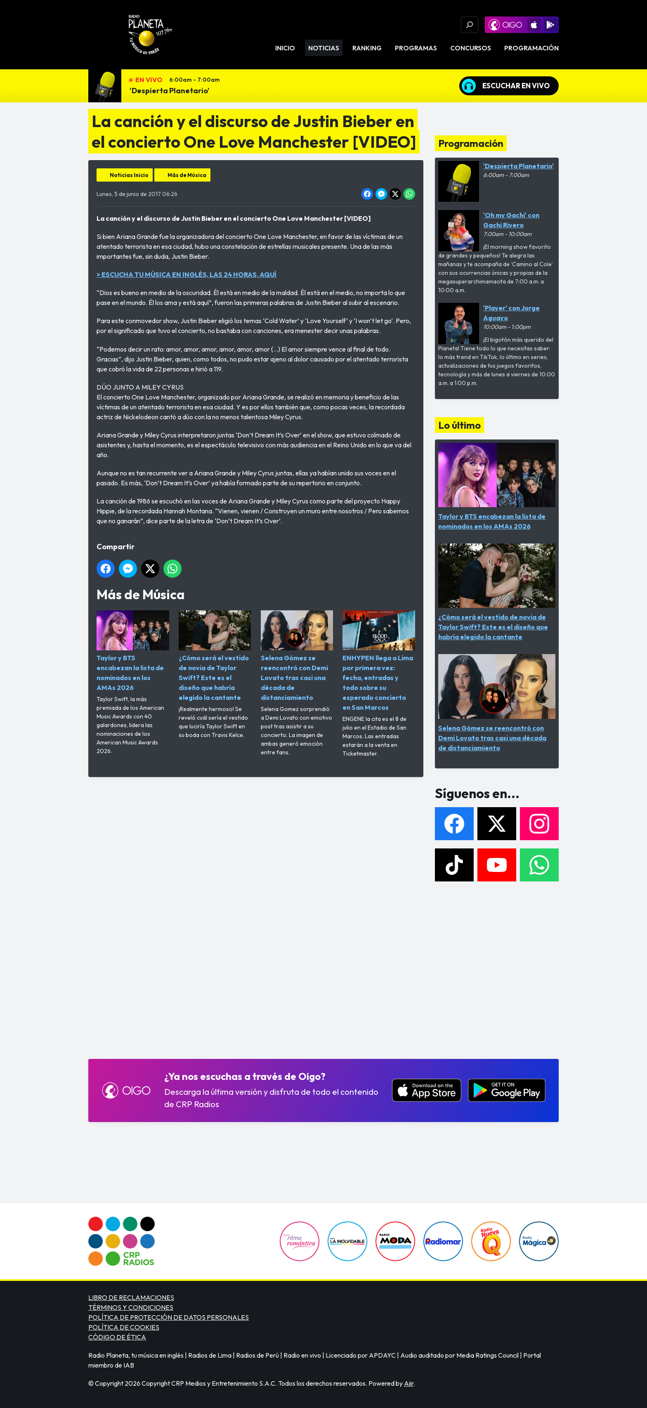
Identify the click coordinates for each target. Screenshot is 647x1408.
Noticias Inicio (129, 175)
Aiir (408, 1383)
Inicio (285, 48)
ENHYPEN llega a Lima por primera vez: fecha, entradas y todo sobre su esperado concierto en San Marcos (378, 660)
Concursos (470, 48)
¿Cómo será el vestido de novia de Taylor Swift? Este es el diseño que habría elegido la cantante (215, 656)
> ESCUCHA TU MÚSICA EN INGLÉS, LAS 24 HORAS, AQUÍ (186, 274)
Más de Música (187, 175)
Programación (531, 48)
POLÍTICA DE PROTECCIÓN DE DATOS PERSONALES (168, 1317)
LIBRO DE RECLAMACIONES (131, 1297)
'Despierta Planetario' (170, 90)
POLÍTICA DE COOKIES (123, 1327)
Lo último (459, 425)
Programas (416, 48)
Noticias (323, 48)
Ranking (367, 48)
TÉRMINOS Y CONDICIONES (130, 1307)
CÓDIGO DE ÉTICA (117, 1337)
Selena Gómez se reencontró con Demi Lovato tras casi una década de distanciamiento (297, 656)
